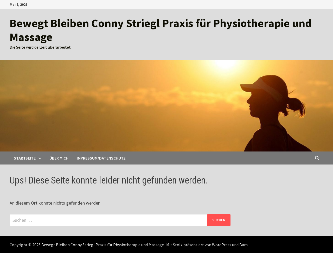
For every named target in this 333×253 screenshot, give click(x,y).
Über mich (58, 158)
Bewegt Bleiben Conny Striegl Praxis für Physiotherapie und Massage (161, 30)
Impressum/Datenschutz (101, 158)
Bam (243, 244)
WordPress (221, 244)
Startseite (25, 158)
